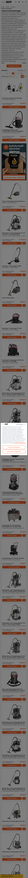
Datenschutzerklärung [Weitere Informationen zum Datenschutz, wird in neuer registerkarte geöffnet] (19, 443)
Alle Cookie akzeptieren (14, 451)
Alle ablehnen (19, 424)
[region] (14, 439)
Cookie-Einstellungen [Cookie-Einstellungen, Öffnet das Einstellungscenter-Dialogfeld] (14, 447)
